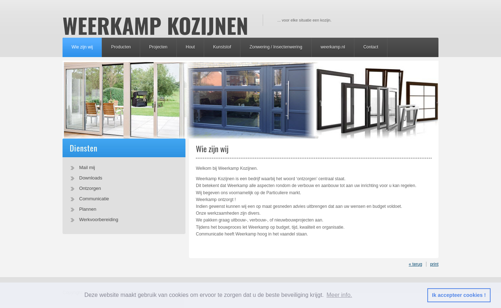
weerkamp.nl (333, 47)
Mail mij (87, 167)
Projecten (158, 47)
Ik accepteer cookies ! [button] (459, 295)
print (434, 264)
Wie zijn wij (82, 47)
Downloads (90, 178)
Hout (190, 47)
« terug (415, 264)
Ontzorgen (90, 188)
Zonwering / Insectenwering (275, 47)
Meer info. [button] (339, 295)
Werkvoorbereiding (98, 219)
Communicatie (94, 198)
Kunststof (222, 47)
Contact (370, 47)
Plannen (87, 209)
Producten (121, 47)
